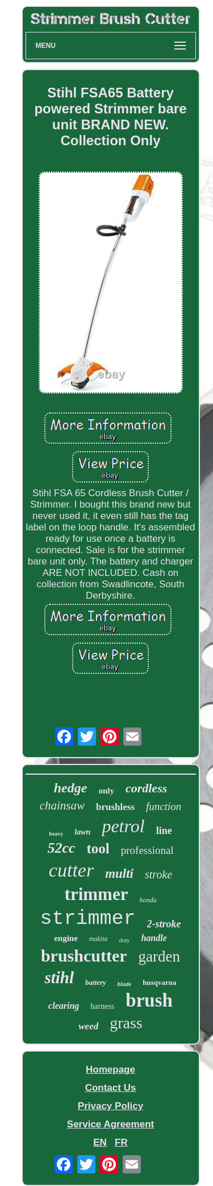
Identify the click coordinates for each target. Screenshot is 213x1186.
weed (88, 1026)
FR (121, 1142)
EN (100, 1142)
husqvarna (159, 982)
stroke (158, 874)
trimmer (96, 894)
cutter (71, 870)
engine (66, 938)
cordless (146, 788)
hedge (70, 787)
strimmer (87, 918)
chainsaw (62, 805)
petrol (123, 826)
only (106, 790)
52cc (61, 848)
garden (159, 956)
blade (124, 983)
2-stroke (164, 924)
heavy (56, 834)
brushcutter (84, 955)
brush (149, 1000)
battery (95, 982)
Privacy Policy (110, 1106)
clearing (63, 1006)
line (164, 830)
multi (119, 873)
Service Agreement (110, 1124)
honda (147, 900)
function (163, 806)
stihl (59, 977)
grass (126, 1023)
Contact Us (110, 1087)
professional (147, 850)
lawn (82, 832)
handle (153, 938)
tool (97, 848)
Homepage (110, 1069)
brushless (115, 806)
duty (124, 939)
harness (102, 1006)
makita (98, 939)
